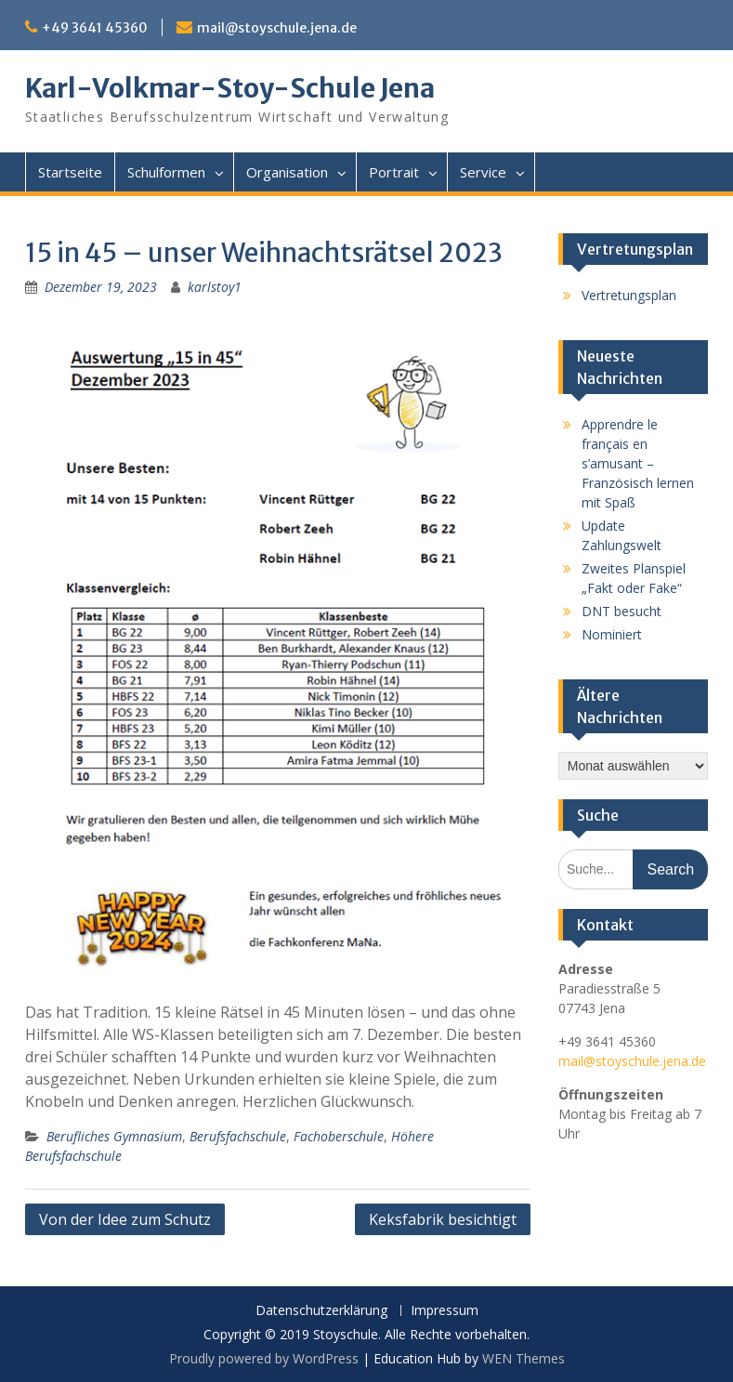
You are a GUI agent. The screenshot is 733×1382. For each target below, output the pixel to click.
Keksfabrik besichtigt (443, 1219)
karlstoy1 (215, 287)
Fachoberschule (339, 1136)
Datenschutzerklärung (321, 1311)
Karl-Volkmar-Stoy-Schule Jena (230, 88)
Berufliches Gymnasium (114, 1136)
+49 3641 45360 (95, 28)
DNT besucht (621, 611)
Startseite (70, 172)
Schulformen (166, 172)
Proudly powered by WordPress (264, 1358)
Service (483, 172)
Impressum (444, 1311)
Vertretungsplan (629, 295)
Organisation (287, 172)
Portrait (394, 172)
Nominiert (612, 634)
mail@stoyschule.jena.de (277, 28)
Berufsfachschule (238, 1136)
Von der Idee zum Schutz (125, 1219)
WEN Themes (523, 1358)
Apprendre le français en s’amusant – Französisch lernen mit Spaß (638, 463)
